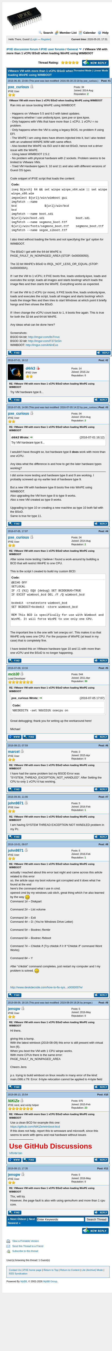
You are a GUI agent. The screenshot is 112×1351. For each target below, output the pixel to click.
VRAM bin (15, 1153)
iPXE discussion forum (22, 49)
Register (45, 39)
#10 (106, 1094)
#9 (106, 1002)
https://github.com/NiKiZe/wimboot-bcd (35, 1126)
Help (103, 32)
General (72, 49)
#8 (106, 844)
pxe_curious (90, 80)
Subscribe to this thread (25, 1251)
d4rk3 (30, 368)
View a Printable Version (25, 1241)
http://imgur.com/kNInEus (42, 345)
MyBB (23, 1281)
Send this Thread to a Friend (27, 1246)
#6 (106, 745)
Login (34, 39)
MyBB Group (50, 1281)
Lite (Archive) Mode (92, 1270)
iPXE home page (32, 1270)
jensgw (87, 1002)
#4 (106, 531)
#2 (106, 360)
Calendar (87, 32)
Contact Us (15, 1270)
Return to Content (70, 1270)
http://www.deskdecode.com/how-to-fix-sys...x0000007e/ (46, 987)
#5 (106, 668)
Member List (66, 32)
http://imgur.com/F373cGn (45, 341)
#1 (109, 80)
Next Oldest (18, 1219)
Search (46, 32)
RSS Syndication (18, 1273)
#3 (106, 407)
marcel (14, 752)
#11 (106, 1168)
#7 (106, 796)
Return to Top (51, 1270)
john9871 (15, 803)
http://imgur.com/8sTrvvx (44, 337)
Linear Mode (101, 70)
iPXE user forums (52, 49)
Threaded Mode (82, 70)
